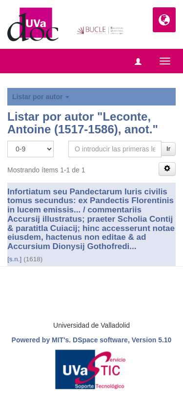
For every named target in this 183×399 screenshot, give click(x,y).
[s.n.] (14, 259)
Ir (168, 148)
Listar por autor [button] (40, 97)
